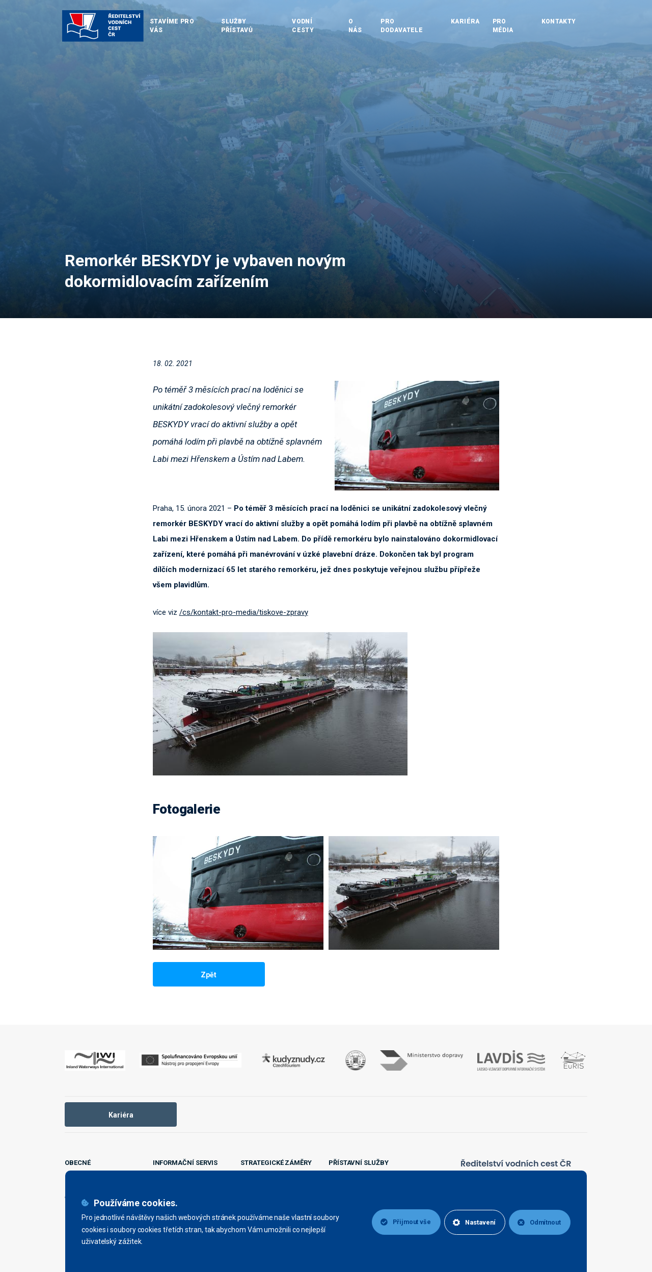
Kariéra (120, 1115)
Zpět (208, 975)
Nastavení (470, 1222)
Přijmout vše (398, 1222)
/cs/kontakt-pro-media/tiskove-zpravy (243, 612)
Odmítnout (538, 1222)
